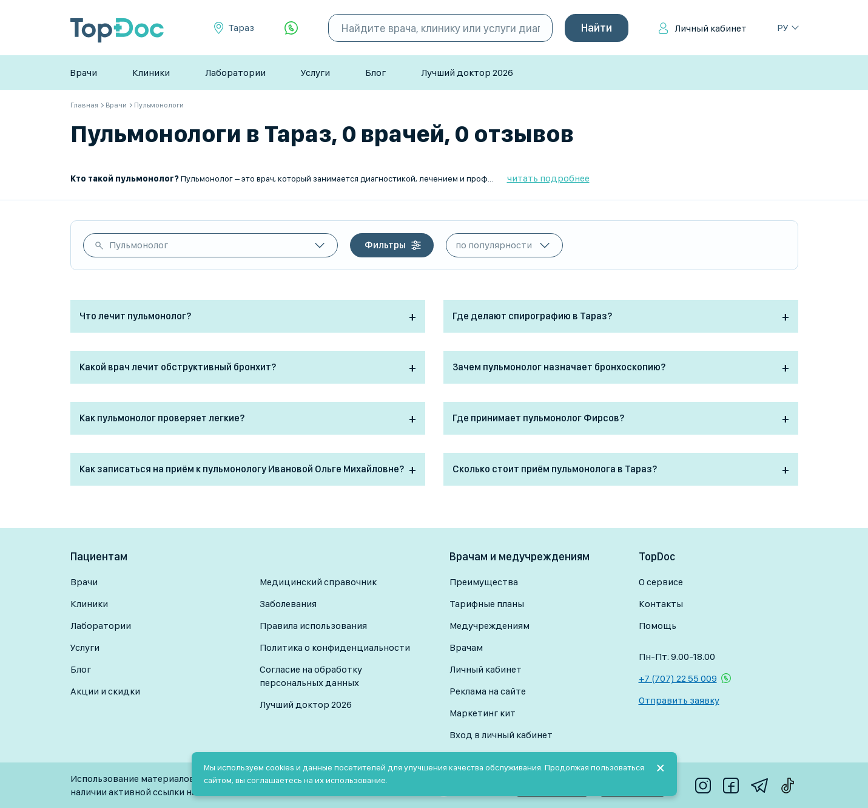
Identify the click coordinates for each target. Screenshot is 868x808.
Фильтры (385, 245)
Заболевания (288, 603)
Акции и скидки (105, 691)
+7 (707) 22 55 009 (678, 678)
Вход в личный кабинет (501, 735)
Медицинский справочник (318, 582)
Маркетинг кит (482, 713)
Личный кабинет (711, 28)
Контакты (661, 603)
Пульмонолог (138, 245)
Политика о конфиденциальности (335, 647)
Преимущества (483, 582)
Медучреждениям (489, 625)
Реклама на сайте (487, 691)
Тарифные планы (486, 603)
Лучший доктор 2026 (467, 72)
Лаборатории (235, 72)
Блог (375, 72)
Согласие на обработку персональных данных (311, 676)
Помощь (657, 625)
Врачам (466, 647)
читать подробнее (548, 178)
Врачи (83, 72)
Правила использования (313, 625)
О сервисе (661, 582)
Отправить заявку (679, 700)
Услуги (315, 72)
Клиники (151, 72)
